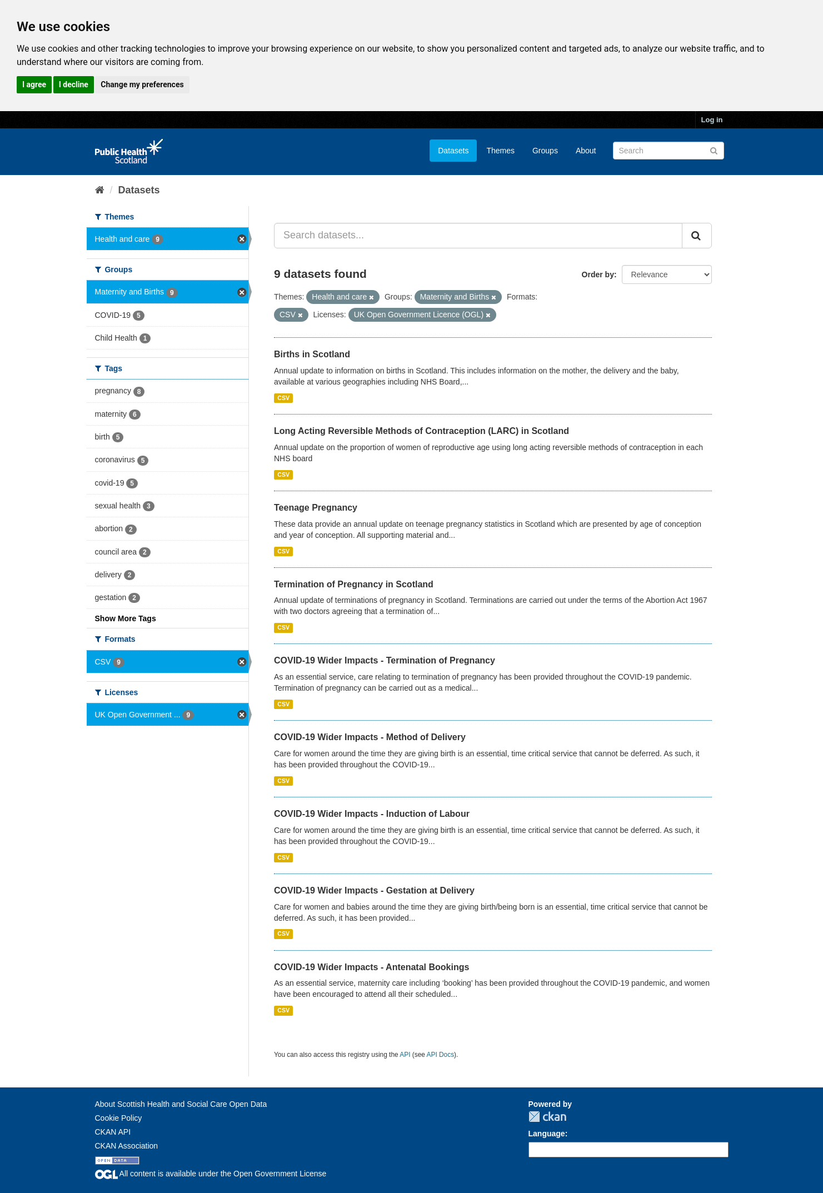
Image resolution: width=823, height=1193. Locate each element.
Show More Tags (125, 618)
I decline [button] (73, 84)
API (405, 1055)
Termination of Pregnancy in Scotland (353, 584)
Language (546, 1133)
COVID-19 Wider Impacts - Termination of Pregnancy (384, 660)
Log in (712, 120)
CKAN (547, 1116)
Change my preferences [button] (142, 84)
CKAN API (113, 1131)
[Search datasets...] (478, 235)
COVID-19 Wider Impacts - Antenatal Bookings (371, 967)
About (586, 150)
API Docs (441, 1055)
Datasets (453, 150)
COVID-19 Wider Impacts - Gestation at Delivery (374, 890)
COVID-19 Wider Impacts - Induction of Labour (372, 813)
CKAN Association (126, 1145)
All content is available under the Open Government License (211, 1173)
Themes (500, 150)
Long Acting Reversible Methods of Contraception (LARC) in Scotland (421, 431)
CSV (283, 398)
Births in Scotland (312, 354)
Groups (545, 150)
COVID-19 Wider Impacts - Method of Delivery (370, 737)
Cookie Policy (118, 1118)
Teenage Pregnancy (315, 507)
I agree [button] (34, 84)
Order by (598, 274)
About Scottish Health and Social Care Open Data (181, 1104)
